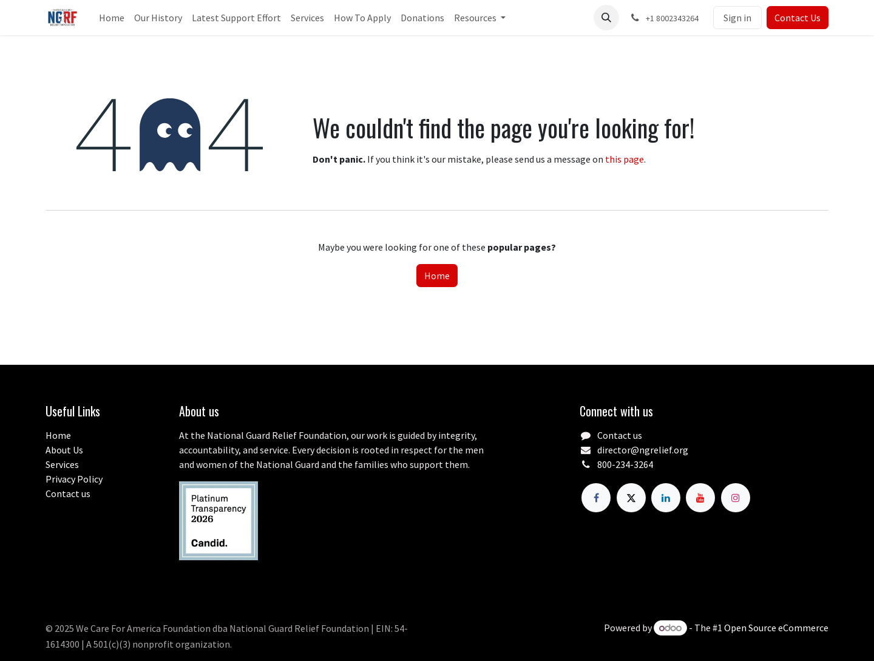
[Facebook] (596, 497)
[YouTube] (700, 497)
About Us (64, 450)
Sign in (737, 18)
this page (624, 159)
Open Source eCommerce (776, 628)
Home (437, 275)
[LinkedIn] (665, 497)
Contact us (68, 493)
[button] (606, 17)
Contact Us (797, 18)
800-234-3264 (625, 464)
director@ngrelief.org (642, 450)
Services (62, 464)
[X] (631, 497)
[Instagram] (735, 497)
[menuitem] (111, 17)
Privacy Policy (74, 479)
